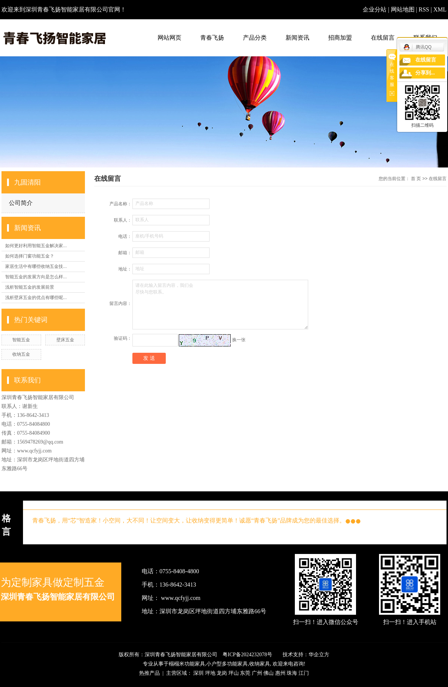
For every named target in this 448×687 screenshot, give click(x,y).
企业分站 (374, 9)
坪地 (210, 673)
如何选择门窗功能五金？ (29, 256)
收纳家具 (259, 664)
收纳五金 (21, 354)
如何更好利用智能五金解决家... (36, 245)
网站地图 (403, 9)
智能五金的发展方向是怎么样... (36, 276)
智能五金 (21, 339)
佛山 (268, 673)
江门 (304, 673)
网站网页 (169, 37)
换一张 (239, 339)
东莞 (245, 673)
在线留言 (383, 37)
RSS (424, 9)
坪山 (233, 673)
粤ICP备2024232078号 (247, 654)
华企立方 (319, 654)
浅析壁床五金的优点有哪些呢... (36, 297)
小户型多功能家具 (227, 664)
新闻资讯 (297, 37)
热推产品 (149, 673)
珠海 (292, 673)
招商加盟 (340, 37)
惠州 (280, 673)
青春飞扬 (212, 37)
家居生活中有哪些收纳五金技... (36, 266)
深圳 (198, 673)
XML (440, 9)
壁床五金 (65, 339)
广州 (257, 673)
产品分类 (255, 37)
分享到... (425, 73)
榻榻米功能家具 (187, 664)
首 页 (416, 178)
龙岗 (222, 673)
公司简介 (21, 203)
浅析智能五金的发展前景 (29, 287)
